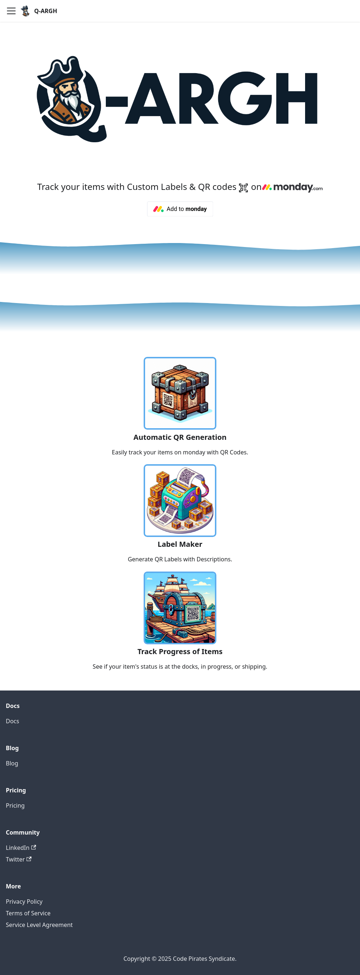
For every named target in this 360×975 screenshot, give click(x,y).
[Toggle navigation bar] (11, 10)
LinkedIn (21, 848)
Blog (12, 763)
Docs (12, 721)
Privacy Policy (24, 902)
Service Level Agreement (39, 925)
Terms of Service (28, 913)
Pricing (15, 805)
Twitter (19, 859)
